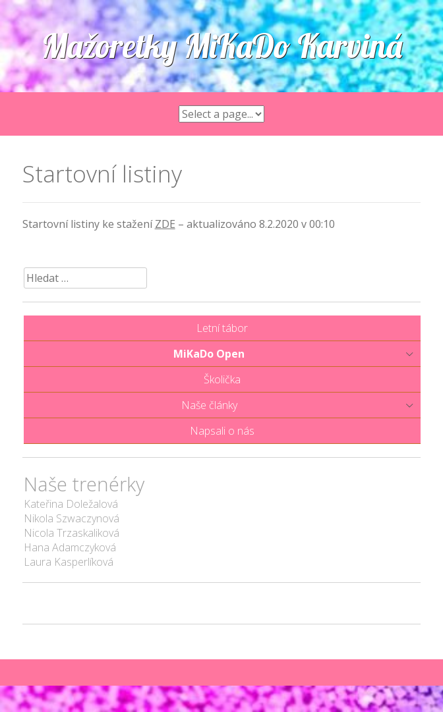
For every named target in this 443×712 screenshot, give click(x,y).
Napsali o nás (222, 431)
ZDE (165, 224)
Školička (222, 379)
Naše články (209, 405)
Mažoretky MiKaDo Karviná (222, 46)
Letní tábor (222, 328)
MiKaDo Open (209, 353)
